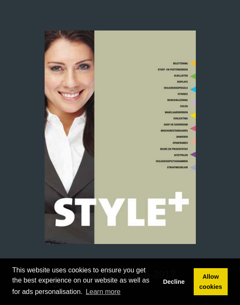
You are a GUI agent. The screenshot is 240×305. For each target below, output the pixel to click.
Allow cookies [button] (210, 281)
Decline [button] (174, 281)
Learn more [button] (103, 291)
